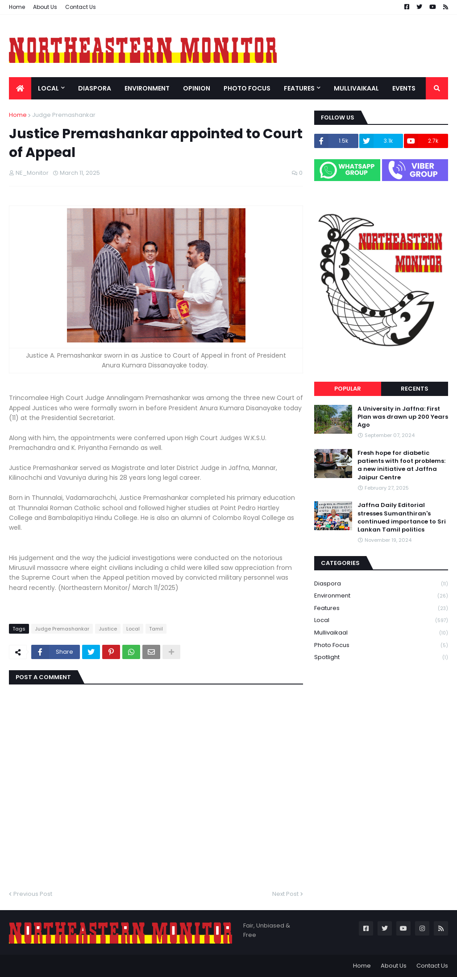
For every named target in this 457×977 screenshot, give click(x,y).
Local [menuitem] (48, 88)
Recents (414, 388)
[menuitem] (20, 88)
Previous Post (32, 894)
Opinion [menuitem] (196, 88)
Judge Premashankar (64, 115)
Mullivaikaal (381, 633)
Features (381, 608)
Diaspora (381, 584)
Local (133, 628)
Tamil (156, 628)
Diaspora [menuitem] (94, 88)
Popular (347, 388)
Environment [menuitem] (147, 88)
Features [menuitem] (299, 88)
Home (17, 7)
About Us (45, 7)
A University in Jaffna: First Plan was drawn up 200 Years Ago (402, 417)
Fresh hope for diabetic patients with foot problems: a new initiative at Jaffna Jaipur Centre (401, 465)
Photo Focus (381, 645)
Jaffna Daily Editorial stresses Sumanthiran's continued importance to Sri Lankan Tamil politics (401, 517)
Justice (108, 628)
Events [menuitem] (403, 88)
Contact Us (80, 7)
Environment (381, 596)
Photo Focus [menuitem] (247, 88)
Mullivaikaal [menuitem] (356, 88)
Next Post (285, 894)
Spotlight (381, 657)
